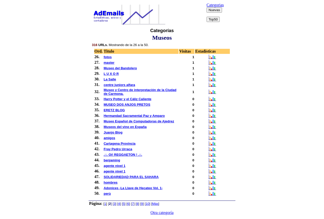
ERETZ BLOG (114, 110)
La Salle (110, 79)
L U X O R (111, 74)
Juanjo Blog (113, 132)
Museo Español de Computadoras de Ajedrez (139, 121)
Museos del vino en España (125, 127)
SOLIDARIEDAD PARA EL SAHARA (131, 177)
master (109, 62)
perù (107, 193)
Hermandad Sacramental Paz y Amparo (134, 116)
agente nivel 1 (114, 166)
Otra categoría (161, 212)
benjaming (112, 160)
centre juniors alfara (119, 85)
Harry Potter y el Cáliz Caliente (127, 99)
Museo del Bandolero (120, 68)
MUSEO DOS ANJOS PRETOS (127, 104)
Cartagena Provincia (119, 143)
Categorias (215, 5)
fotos (108, 57)
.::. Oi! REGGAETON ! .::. (123, 155)
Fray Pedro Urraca (118, 149)
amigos (109, 138)
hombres (110, 182)
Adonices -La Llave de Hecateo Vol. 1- (133, 188)
